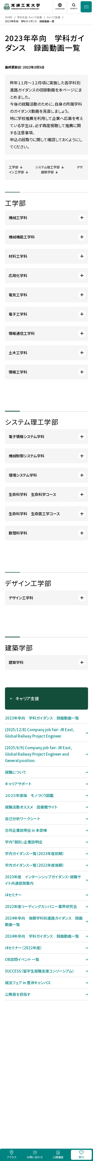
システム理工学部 (47, 167)
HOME (8, 17)
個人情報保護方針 (68, 1120)
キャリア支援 (53, 17)
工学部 (13, 167)
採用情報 (20, 1120)
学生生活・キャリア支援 (29, 17)
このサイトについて (41, 1120)
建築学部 (47, 172)
